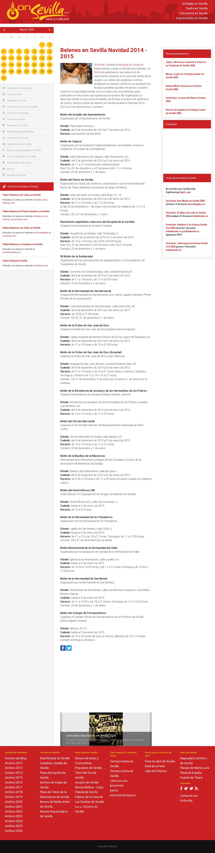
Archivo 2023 (14, 816)
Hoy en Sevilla (12, 94)
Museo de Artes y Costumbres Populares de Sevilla (88, 763)
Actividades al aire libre (17, 162)
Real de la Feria (155, 766)
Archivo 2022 (14, 811)
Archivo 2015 (14, 777)
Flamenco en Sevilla (15, 137)
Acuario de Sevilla (86, 782)
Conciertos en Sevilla (193, 13)
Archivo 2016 (14, 782)
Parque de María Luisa (194, 768)
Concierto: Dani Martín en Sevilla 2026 (91, 735)
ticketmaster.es (200, 216)
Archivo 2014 (14, 772)
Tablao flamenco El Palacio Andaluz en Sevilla (26, 211)
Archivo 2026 (14, 831)
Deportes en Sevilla (15, 125)
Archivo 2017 (14, 787)
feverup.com (9, 203)
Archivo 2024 (14, 821)
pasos (114, 790)
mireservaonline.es (12, 252)
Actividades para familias (18, 131)
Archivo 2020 (14, 801)
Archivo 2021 (14, 806)
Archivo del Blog (15, 758)
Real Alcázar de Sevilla (55, 758)
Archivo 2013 (14, 768)
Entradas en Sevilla (194, 3)
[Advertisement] (134, 34)
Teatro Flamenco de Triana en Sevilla (22, 195)
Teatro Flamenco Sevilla (15, 260)
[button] (61, 729)
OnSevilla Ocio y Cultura (17, 88)
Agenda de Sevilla (14, 175)
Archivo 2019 (14, 797)
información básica (123, 795)
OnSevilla (99, 64)
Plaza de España (191, 772)
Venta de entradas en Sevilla (20, 106)
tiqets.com (41, 199)
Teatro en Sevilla (196, 8)
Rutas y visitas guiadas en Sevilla (22, 150)
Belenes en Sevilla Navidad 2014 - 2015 (103, 53)
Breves (9, 168)
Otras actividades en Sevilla (19, 156)
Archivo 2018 (14, 792)
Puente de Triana (191, 777)
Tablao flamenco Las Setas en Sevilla (21, 227)
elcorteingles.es (43, 232)
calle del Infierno (156, 771)
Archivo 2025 (14, 826)
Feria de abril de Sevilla (160, 761)
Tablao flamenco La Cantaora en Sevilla (22, 244)
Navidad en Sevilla (129, 64)
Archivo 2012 (14, 763)
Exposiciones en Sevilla (191, 18)
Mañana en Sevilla (14, 100)
